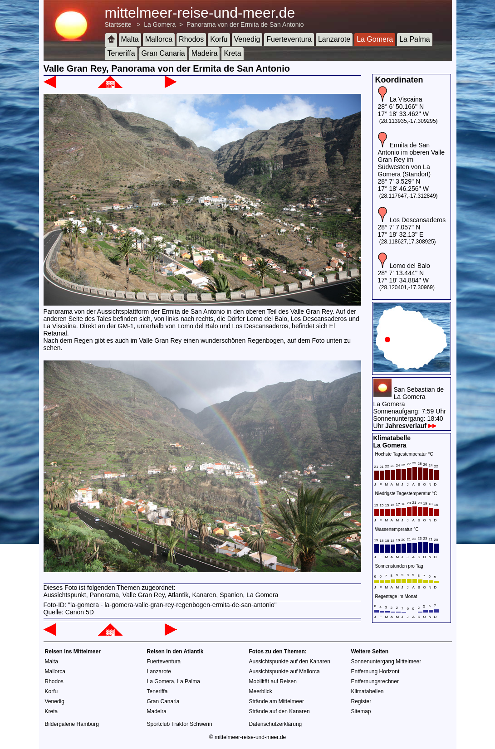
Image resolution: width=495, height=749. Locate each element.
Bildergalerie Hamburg (72, 724)
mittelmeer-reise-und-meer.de (200, 13)
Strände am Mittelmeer (276, 701)
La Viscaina (405, 99)
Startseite (118, 24)
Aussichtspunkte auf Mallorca (284, 671)
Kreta (232, 53)
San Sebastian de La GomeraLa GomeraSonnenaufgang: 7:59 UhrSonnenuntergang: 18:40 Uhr (409, 407)
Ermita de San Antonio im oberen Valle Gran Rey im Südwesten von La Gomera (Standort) (411, 159)
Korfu (218, 39)
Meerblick (260, 691)
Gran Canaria (163, 53)
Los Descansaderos (417, 220)
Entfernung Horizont (375, 671)
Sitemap (361, 711)
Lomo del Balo (409, 265)
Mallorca (158, 39)
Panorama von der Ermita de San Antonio (245, 24)
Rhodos (191, 39)
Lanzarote (334, 39)
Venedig (247, 39)
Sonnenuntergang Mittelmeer (386, 661)
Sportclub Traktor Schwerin (179, 724)
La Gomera (160, 24)
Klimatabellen (367, 691)
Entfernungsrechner (375, 681)
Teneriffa (121, 53)
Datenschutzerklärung (275, 724)
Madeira (204, 53)
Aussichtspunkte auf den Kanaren (289, 661)
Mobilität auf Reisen (273, 681)
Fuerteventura (289, 39)
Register (361, 701)
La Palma (414, 39)
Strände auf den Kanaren (279, 711)
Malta (130, 39)
